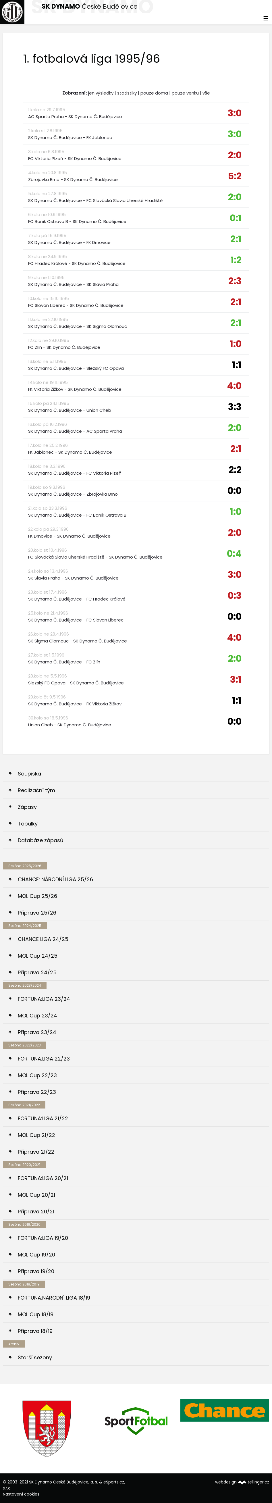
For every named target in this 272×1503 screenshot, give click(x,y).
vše (206, 93)
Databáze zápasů (40, 840)
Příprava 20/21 (36, 1211)
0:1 (236, 217)
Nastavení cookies (21, 1494)
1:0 (236, 343)
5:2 (235, 176)
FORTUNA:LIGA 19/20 (43, 1238)
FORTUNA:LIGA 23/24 (44, 998)
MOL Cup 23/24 (37, 1015)
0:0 (234, 490)
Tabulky (28, 823)
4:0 (234, 385)
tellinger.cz (258, 1482)
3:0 (235, 113)
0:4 (234, 553)
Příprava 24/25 (37, 972)
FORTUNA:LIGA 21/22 (43, 1118)
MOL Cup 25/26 (37, 896)
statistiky (127, 93)
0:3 (235, 595)
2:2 (235, 469)
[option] (47, 1428)
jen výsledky (100, 93)
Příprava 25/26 (37, 912)
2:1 (236, 238)
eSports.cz (113, 1482)
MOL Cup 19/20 (36, 1254)
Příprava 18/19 (35, 1331)
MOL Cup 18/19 (35, 1314)
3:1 (236, 679)
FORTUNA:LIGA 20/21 (43, 1178)
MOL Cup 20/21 (36, 1194)
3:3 (235, 406)
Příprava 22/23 (37, 1092)
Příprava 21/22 (36, 1151)
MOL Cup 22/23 (37, 1075)
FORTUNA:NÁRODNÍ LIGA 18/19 (54, 1297)
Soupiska (29, 773)
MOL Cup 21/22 (36, 1135)
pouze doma (154, 93)
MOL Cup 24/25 (37, 955)
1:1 (237, 364)
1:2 (236, 259)
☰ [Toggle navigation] (265, 18)
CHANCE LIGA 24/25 (43, 939)
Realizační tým (36, 790)
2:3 (235, 280)
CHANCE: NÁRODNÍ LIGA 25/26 (55, 879)
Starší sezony (35, 1357)
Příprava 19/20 (36, 1271)
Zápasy (27, 807)
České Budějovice (90, 6)
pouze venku (185, 93)
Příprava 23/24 (37, 1032)
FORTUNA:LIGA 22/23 (44, 1058)
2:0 (235, 155)
